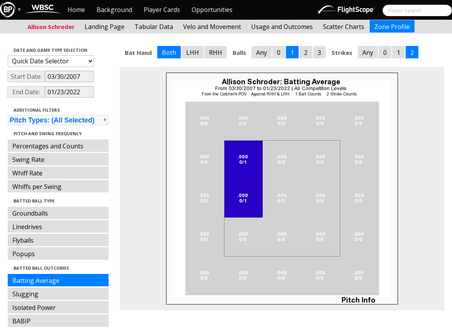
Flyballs (23, 240)
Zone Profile (392, 26)
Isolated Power (34, 307)
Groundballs (30, 213)
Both (169, 52)
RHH (215, 52)
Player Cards (162, 9)
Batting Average (35, 280)
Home (76, 9)
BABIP (21, 321)
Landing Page (104, 26)
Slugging (25, 294)
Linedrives (27, 227)
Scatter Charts (343, 26)
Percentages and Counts (47, 146)
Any (261, 52)
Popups (23, 254)
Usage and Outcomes (282, 26)
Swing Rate (28, 159)
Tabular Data (153, 26)
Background (114, 9)
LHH (192, 52)
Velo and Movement (212, 26)
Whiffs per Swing (36, 186)
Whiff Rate (27, 173)
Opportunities (212, 9)
